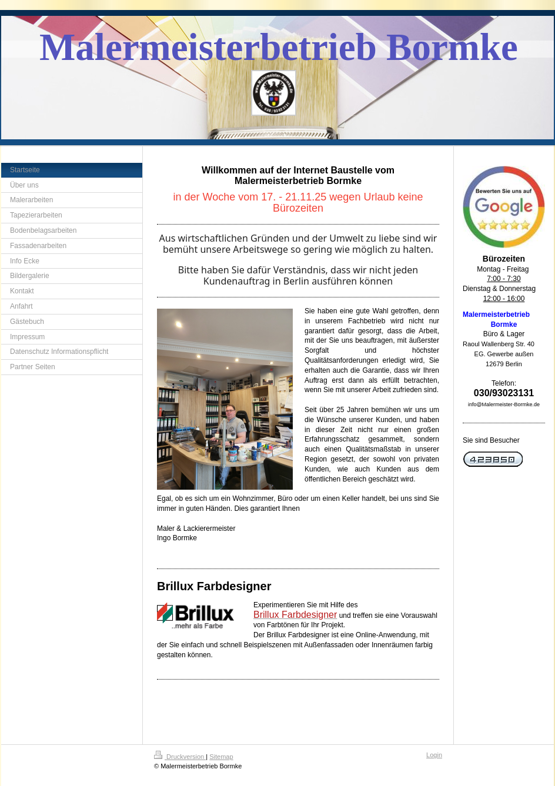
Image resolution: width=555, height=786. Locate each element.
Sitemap (221, 756)
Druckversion (180, 756)
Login (434, 754)
